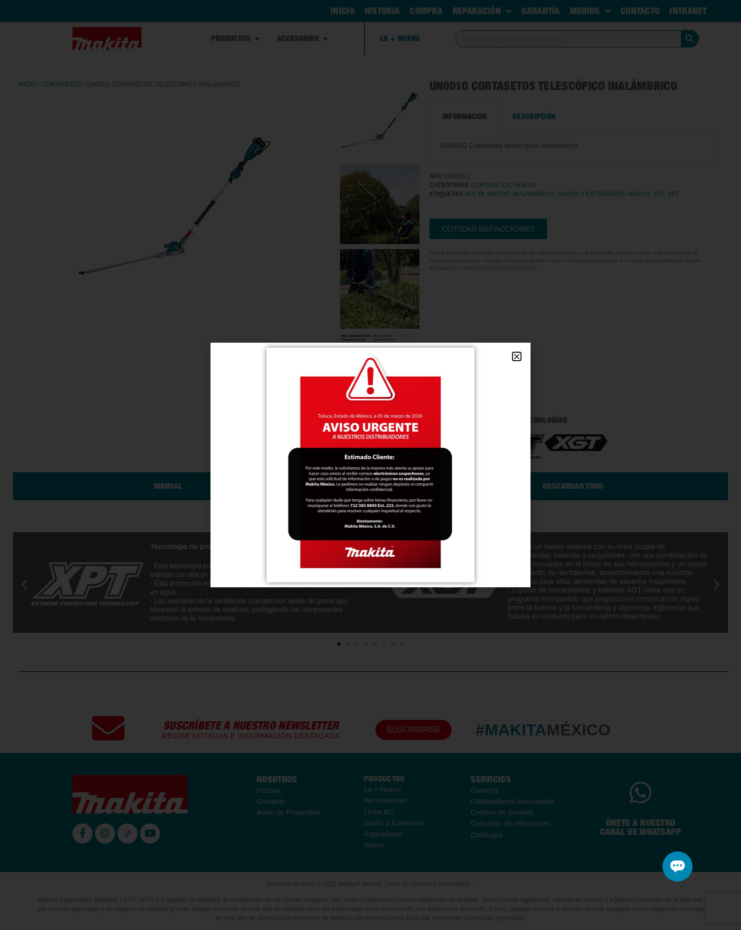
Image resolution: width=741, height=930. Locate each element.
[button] (516, 356)
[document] (370, 465)
